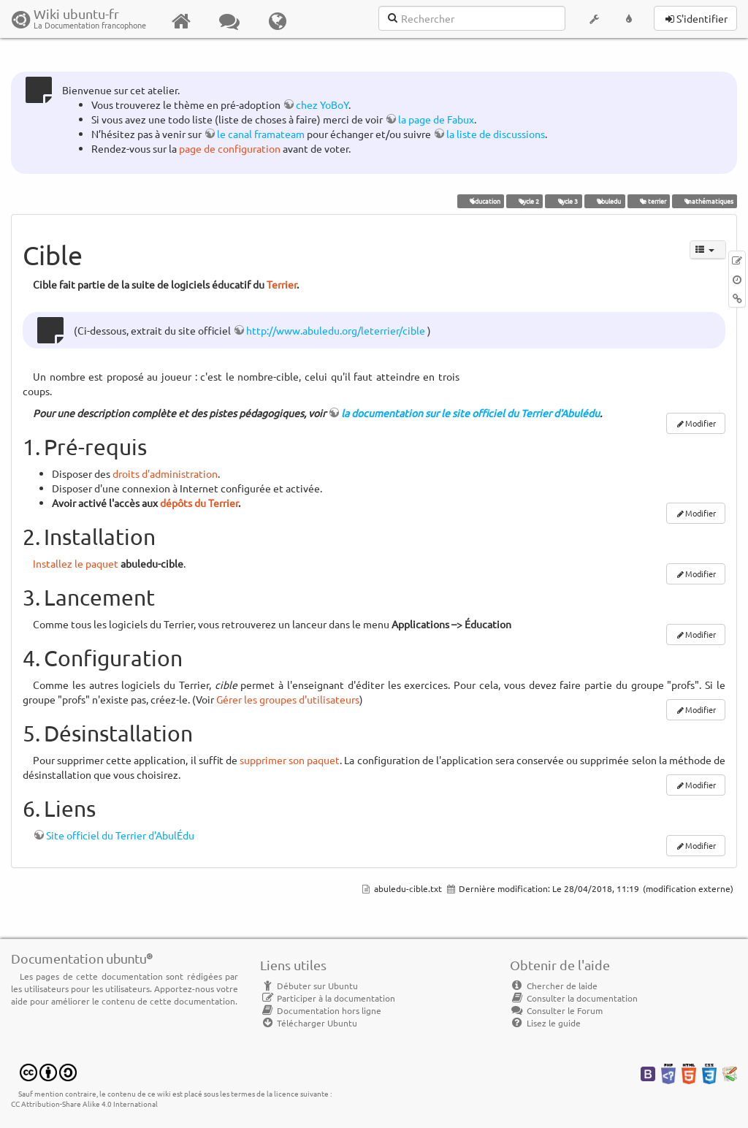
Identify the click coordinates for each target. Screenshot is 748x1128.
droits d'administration (165, 473)
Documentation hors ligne (320, 1010)
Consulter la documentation (574, 998)
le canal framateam (261, 133)
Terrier (282, 284)
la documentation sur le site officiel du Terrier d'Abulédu (470, 412)
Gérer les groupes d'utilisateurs (287, 699)
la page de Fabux (436, 119)
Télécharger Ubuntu (308, 1023)
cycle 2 (525, 201)
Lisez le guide (545, 1023)
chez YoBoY (322, 104)
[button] (593, 19)
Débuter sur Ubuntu (309, 985)
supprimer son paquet (290, 759)
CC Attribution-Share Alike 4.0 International (84, 1103)
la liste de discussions (495, 133)
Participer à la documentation (327, 998)
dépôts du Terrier (199, 502)
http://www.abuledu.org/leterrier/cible (335, 330)
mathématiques (704, 201)
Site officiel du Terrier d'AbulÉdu (120, 835)
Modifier (700, 423)
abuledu (604, 201)
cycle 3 (563, 201)
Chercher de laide (554, 985)
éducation (480, 201)
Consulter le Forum (556, 1010)
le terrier (648, 201)
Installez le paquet (75, 563)
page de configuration (229, 148)
